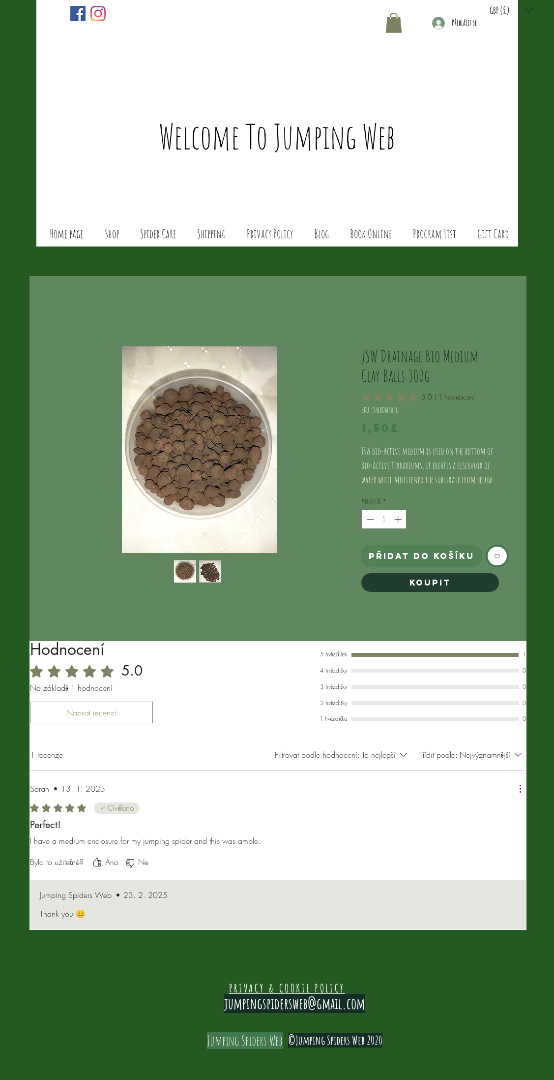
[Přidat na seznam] (497, 556)
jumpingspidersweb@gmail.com (294, 1003)
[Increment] (399, 519)
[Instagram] (98, 13)
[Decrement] (369, 519)
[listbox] (511, 10)
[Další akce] (520, 789)
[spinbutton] (384, 519)
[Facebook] (78, 13)
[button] (511, 10)
